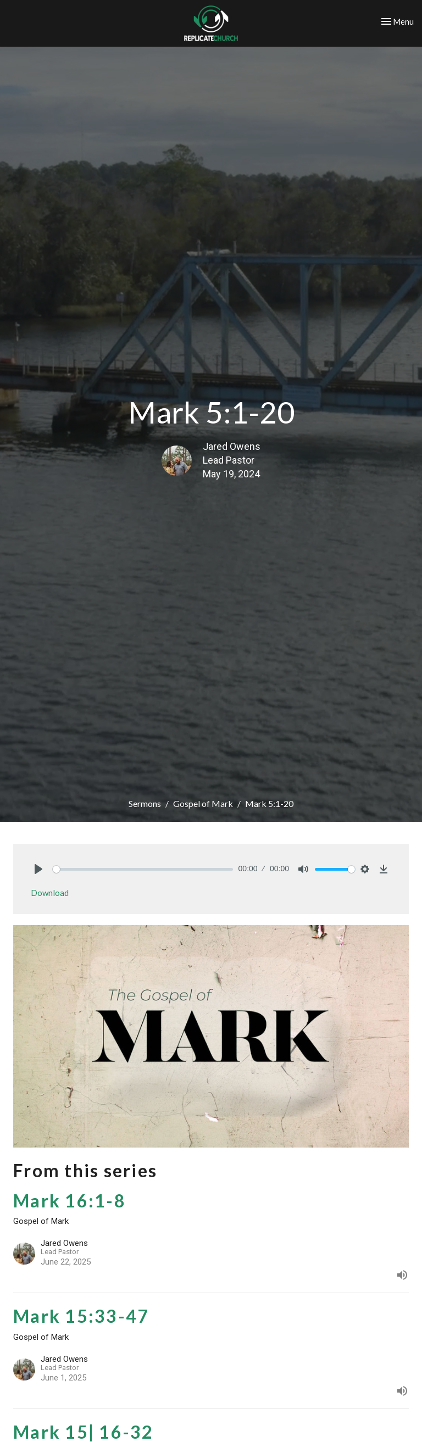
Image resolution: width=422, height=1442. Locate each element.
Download (50, 893)
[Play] (38, 869)
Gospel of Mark (203, 803)
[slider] (143, 869)
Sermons (145, 803)
